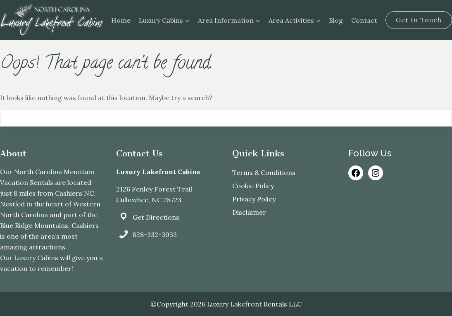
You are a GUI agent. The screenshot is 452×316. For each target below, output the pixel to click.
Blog (336, 20)
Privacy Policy (254, 199)
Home (121, 20)
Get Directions (156, 217)
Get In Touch (419, 20)
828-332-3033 (155, 234)
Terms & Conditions (263, 172)
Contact (364, 20)
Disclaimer (249, 212)
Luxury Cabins (36, 258)
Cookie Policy (253, 186)
